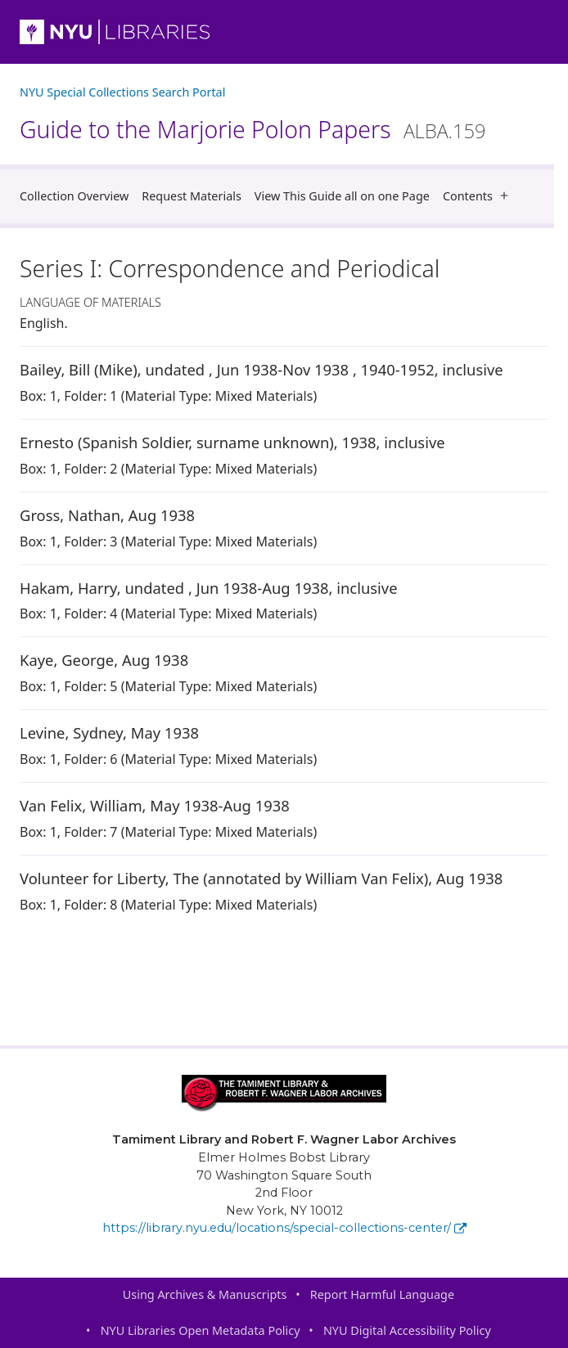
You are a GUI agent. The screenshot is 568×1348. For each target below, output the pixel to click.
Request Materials (191, 196)
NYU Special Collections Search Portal (122, 92)
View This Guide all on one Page (342, 196)
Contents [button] (479, 196)
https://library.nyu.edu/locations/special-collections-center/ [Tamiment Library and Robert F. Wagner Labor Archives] (284, 1227)
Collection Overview (74, 196)
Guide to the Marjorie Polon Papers (253, 129)
